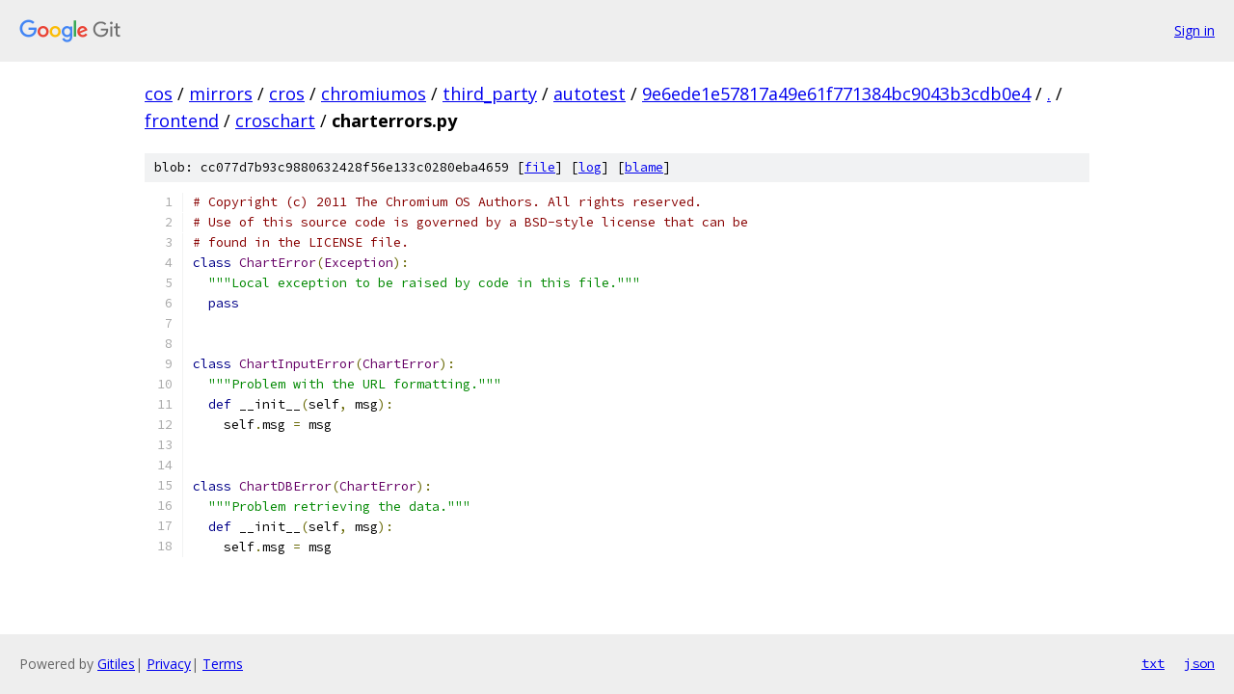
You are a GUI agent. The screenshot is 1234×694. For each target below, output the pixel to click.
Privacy (169, 663)
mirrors (221, 93)
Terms (222, 663)
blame (644, 167)
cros (287, 93)
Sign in (1194, 30)
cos (159, 93)
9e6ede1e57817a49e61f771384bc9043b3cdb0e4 (836, 93)
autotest (589, 93)
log (590, 167)
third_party (490, 93)
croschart (275, 120)
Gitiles (116, 663)
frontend (182, 120)
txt (1153, 663)
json (1199, 663)
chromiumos (373, 93)
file (539, 167)
